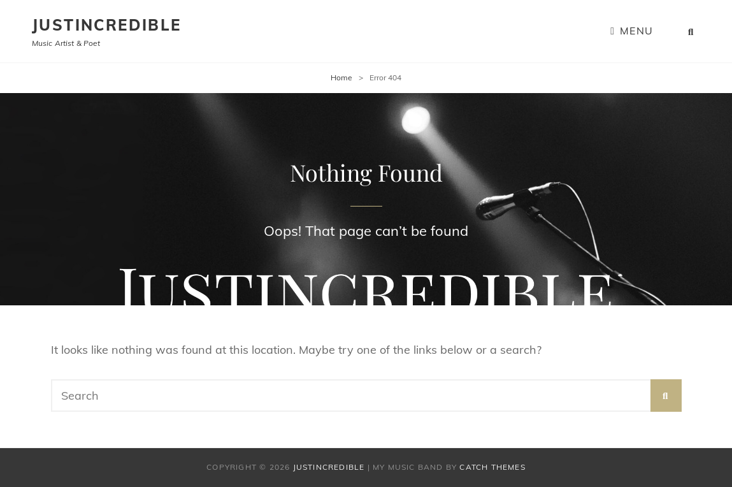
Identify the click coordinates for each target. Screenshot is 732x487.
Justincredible (107, 24)
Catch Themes (492, 467)
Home (341, 77)
